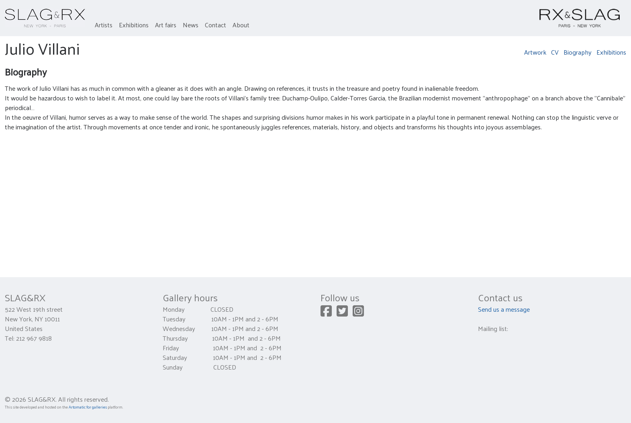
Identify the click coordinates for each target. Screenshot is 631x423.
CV (555, 52)
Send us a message (504, 309)
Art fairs (165, 25)
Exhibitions (134, 25)
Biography (578, 52)
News (190, 25)
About (241, 25)
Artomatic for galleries (88, 407)
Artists (103, 25)
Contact (215, 25)
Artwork (535, 52)
